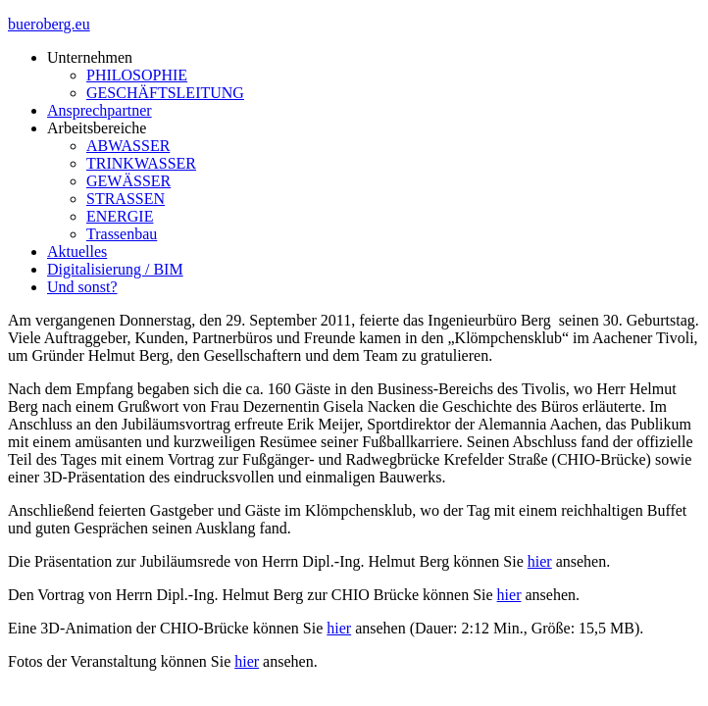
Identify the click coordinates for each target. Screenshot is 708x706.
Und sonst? (82, 286)
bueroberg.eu (49, 24)
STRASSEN (125, 198)
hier (540, 561)
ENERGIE (119, 216)
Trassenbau (121, 234)
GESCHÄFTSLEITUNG (165, 92)
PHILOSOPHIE (136, 75)
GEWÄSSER (128, 181)
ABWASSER (128, 145)
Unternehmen (89, 57)
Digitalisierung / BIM (115, 269)
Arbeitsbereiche (96, 128)
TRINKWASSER (141, 163)
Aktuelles (77, 251)
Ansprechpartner (99, 110)
